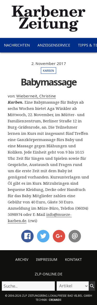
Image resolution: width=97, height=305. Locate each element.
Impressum (46, 259)
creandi (55, 300)
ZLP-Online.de (48, 273)
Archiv (21, 259)
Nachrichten (17, 45)
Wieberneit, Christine (36, 95)
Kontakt (73, 259)
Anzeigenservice (54, 45)
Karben (48, 70)
